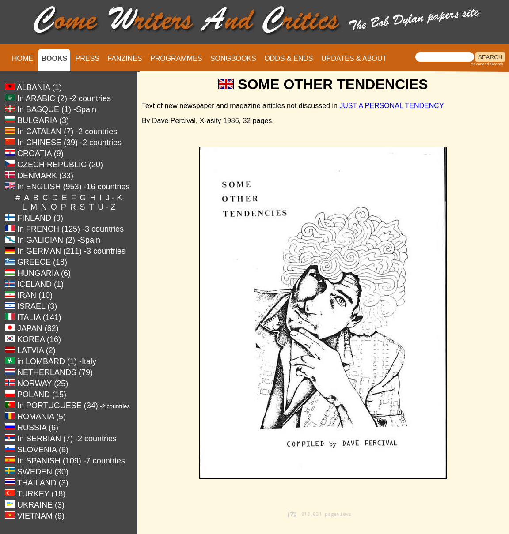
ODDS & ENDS (288, 58)
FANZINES (124, 58)
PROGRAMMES (176, 58)
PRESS (87, 58)
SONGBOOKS (233, 58)
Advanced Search (487, 64)
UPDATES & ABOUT (354, 58)
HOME (22, 58)
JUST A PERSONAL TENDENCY (391, 105)
